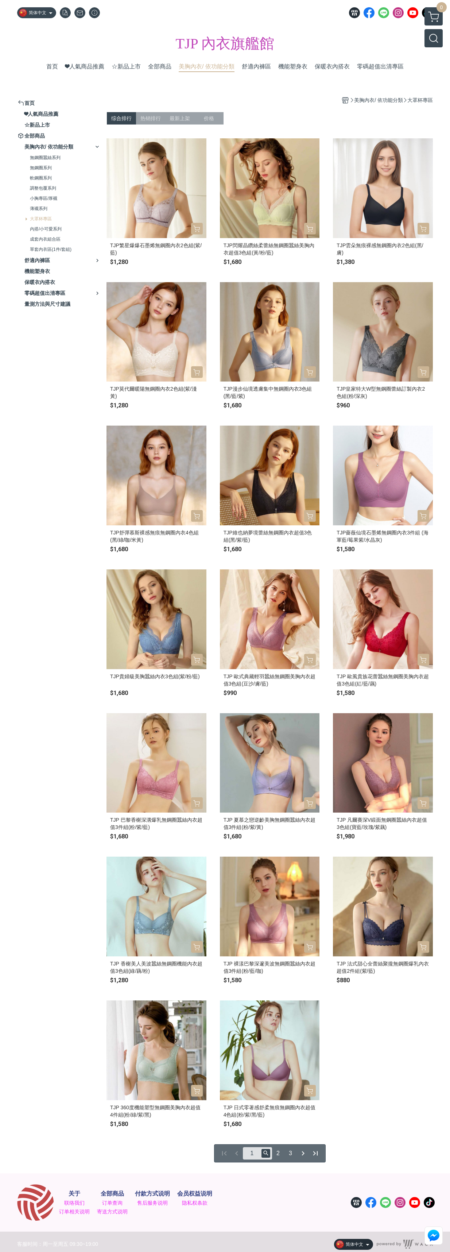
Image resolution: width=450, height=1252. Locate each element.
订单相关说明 (74, 1211)
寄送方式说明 (112, 1211)
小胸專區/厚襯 (43, 198)
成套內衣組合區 (45, 239)
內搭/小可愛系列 (46, 229)
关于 (74, 1194)
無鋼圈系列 (41, 167)
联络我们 (74, 1202)
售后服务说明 (152, 1202)
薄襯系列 (38, 208)
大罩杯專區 (41, 218)
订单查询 (112, 1202)
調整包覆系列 (43, 188)
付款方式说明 (152, 1194)
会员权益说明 (194, 1194)
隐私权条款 (194, 1202)
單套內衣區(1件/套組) (50, 249)
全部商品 (112, 1194)
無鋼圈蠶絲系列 (45, 157)
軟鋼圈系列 (41, 178)
